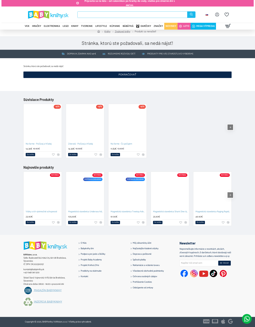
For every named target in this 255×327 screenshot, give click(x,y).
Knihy (107, 32)
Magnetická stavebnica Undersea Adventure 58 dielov (85, 211)
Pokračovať (127, 74)
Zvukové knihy (122, 32)
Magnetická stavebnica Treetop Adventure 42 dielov (128, 211)
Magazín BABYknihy (48, 290)
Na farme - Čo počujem (121, 144)
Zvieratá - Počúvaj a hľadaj (80, 144)
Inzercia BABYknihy (48, 301)
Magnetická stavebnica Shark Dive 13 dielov (170, 211)
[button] (30, 154)
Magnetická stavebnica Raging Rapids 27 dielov (213, 211)
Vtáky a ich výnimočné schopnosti (41, 211)
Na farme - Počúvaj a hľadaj (39, 144)
